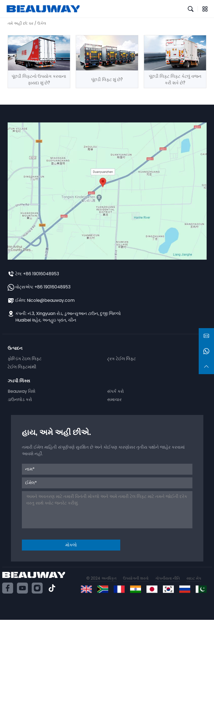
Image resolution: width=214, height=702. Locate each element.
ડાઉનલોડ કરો (20, 399)
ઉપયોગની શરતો (136, 578)
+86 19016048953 (41, 274)
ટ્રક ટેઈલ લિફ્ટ (121, 359)
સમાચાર (114, 399)
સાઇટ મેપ (193, 578)
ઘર (31, 23)
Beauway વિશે (21, 391)
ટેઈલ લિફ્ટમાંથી (22, 367)
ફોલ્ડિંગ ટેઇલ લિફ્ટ (25, 359)
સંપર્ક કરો (115, 391)
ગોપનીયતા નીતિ (167, 578)
